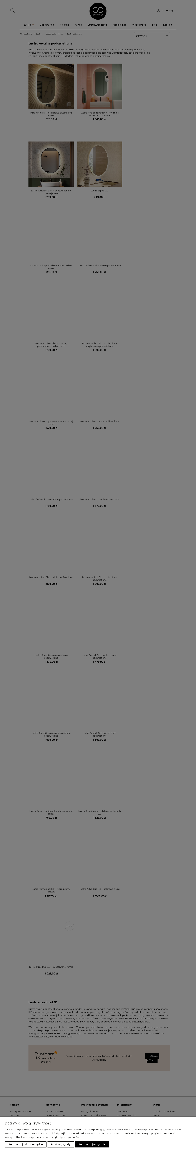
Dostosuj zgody (60, 1144)
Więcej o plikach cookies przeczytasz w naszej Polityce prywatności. (42, 1137)
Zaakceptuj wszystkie (92, 1144)
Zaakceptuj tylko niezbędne (26, 1144)
